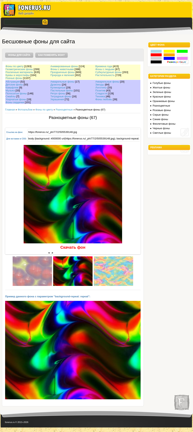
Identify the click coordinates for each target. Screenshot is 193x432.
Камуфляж (12, 87)
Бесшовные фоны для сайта (38, 41)
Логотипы (101, 87)
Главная (10, 109)
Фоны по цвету (14, 66)
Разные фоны (14, 78)
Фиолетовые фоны (164, 123)
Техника (100, 96)
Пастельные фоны (61, 90)
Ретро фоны (57, 93)
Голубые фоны (162, 83)
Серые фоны (160, 114)
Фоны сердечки (15, 102)
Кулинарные (57, 87)
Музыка (10, 90)
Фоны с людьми (104, 69)
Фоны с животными (62, 69)
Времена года (103, 66)
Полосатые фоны (16, 93)
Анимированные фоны (64, 66)
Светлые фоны (162, 132)
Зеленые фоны (162, 92)
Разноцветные (64, 109)
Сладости (101, 93)
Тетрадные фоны (60, 96)
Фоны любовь (103, 99)
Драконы (55, 84)
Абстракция (13, 81)
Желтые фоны (161, 87)
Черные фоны (161, 128)
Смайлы (11, 96)
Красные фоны (162, 96)
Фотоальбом (25, 109)
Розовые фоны (162, 110)
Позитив (100, 90)
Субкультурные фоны (108, 72)
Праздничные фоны (62, 72)
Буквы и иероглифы (18, 75)
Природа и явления (62, 75)
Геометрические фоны (19, 69)
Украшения (57, 99)
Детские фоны (14, 84)
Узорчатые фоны (16, 99)
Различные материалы (19, 72)
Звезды (99, 84)
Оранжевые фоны (164, 101)
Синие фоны (160, 119)
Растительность (105, 75)
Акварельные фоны (62, 81)
